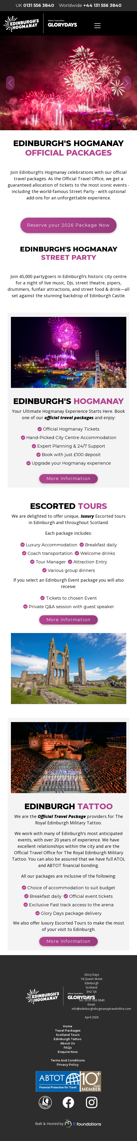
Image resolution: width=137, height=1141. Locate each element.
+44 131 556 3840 (102, 5)
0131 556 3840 (38, 5)
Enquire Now (68, 1052)
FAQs (68, 1047)
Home (67, 1026)
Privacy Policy (68, 1064)
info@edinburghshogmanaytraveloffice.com (101, 1009)
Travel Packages (67, 1030)
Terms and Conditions (68, 1060)
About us (67, 1043)
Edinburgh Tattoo (67, 1039)
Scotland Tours (68, 1035)
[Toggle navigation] (97, 26)
